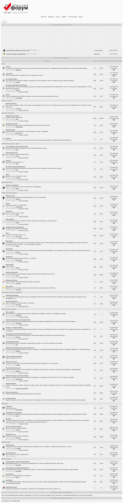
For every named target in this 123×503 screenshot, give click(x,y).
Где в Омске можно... (12, 79)
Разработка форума (11, 487)
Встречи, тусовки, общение (13, 426)
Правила (51, 17)
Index (42, 17)
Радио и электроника (12, 392)
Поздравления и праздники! (14, 412)
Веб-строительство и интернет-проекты (17, 375)
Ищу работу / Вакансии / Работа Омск (16, 85)
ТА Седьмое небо (98, 54)
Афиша (8, 94)
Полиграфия (9, 248)
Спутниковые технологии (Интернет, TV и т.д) (19, 333)
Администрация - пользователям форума (18, 461)
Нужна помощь (10, 219)
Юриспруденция (10, 129)
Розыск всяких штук (11, 361)
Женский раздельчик (12, 301)
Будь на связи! (10, 312)
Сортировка (9, 480)
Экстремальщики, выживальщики (15, 166)
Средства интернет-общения (14, 356)
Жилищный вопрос (11, 103)
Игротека (8, 160)
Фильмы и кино (10, 195)
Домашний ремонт (11, 383)
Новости (8, 66)
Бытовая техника (11, 398)
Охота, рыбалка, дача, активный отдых (17, 146)
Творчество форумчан (12, 295)
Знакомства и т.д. (11, 434)
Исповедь (8, 418)
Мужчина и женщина (11, 280)
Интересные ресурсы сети (13, 367)
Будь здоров (9, 286)
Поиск (58, 17)
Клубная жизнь (10, 445)
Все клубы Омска (11, 452)
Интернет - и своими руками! (14, 327)
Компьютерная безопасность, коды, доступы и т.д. (20, 347)
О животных (9, 256)
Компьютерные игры (12, 152)
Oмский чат (9, 406)
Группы (64, 17)
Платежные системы (12, 123)
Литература (9, 211)
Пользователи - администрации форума (17, 467)
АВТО (7, 233)
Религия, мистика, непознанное (15, 227)
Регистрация (72, 17)
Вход (80, 17)
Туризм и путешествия (12, 185)
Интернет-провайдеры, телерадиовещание (18, 319)
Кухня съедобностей (12, 272)
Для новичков (10, 474)
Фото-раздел (9, 241)
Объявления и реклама (12, 115)
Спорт (7, 174)
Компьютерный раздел (12, 341)
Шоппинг (8, 138)
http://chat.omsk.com (11, 408)
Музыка (8, 203)
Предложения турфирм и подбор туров (18, 54)
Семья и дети (9, 264)
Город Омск (9, 73)
